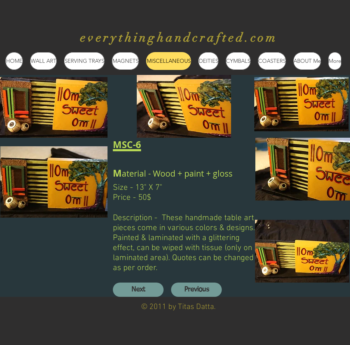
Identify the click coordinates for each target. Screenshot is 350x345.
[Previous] (196, 290)
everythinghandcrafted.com (179, 37)
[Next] (138, 290)
